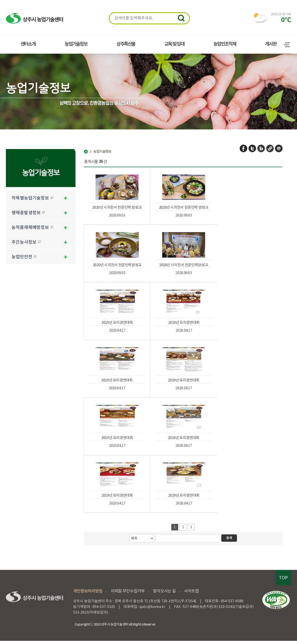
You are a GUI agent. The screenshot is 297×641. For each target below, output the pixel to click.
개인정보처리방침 (87, 591)
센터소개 (28, 44)
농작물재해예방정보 (32, 227)
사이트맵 (287, 45)
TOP (283, 577)
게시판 (270, 44)
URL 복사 (270, 148)
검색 (181, 18)
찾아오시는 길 (164, 591)
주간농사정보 (26, 242)
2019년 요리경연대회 (117, 322)
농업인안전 (24, 257)
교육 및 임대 (174, 44)
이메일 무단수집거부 (128, 591)
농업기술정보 (76, 44)
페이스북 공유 (244, 148)
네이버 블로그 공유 (261, 148)
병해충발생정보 (28, 212)
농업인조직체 (224, 44)
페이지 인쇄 (279, 148)
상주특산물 (125, 44)
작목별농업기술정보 (32, 198)
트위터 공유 (252, 148)
